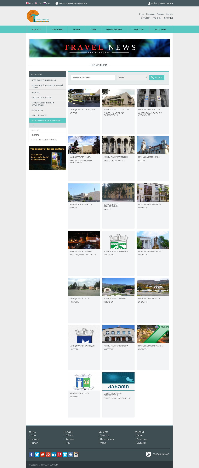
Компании (57, 29)
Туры (93, 29)
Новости (36, 29)
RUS (46, 3)
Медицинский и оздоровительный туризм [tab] (46, 86)
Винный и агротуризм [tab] (41, 97)
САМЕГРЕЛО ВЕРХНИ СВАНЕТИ (44, 140)
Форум (103, 443)
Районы (157, 18)
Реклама (160, 14)
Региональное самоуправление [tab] (45, 120)
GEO (29, 3)
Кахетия (35, 130)
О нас (141, 14)
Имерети (35, 135)
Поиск (158, 77)
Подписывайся (161, 454)
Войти (154, 3)
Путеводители (114, 29)
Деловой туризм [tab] (38, 115)
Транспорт (138, 29)
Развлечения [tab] (36, 110)
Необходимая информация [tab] (43, 80)
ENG (38, 3)
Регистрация (166, 3)
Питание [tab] (34, 92)
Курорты (168, 18)
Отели (76, 29)
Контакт (169, 14)
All (33, 125)
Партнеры (150, 14)
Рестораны (160, 29)
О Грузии (145, 18)
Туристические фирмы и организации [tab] (42, 104)
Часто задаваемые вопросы (71, 3)
